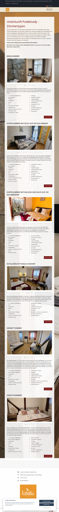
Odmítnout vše (46, 504)
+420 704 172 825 (15, 3)
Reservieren (48, 117)
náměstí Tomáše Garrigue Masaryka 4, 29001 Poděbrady (31, 474)
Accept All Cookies (46, 501)
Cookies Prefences (46, 507)
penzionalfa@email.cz (28, 1)
